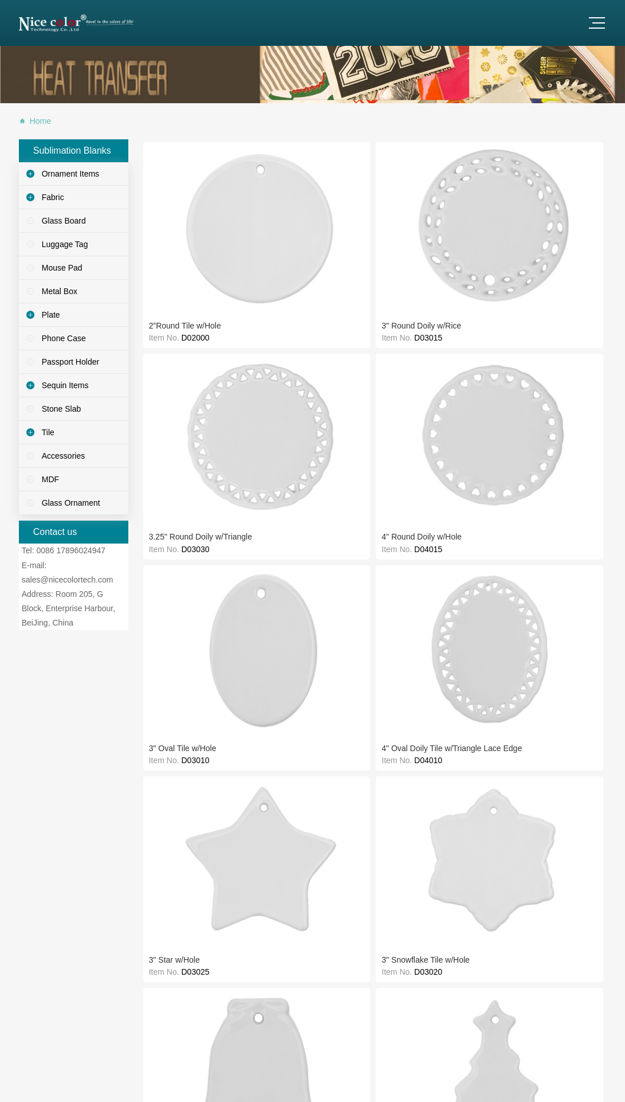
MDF (50, 479)
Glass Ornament (71, 502)
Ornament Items (70, 173)
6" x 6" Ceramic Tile (181, 540)
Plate (51, 314)
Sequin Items (65, 385)
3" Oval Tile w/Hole (557, 218)
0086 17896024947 (70, 550)
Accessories (63, 455)
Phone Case (64, 338)
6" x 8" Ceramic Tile (275, 540)
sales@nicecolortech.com (67, 579)
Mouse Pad (62, 267)
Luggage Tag (65, 244)
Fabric (53, 197)
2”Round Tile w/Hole (182, 218)
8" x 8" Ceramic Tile (369, 433)
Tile (48, 432)
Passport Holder (70, 361)
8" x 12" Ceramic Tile (560, 433)
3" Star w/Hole (265, 325)
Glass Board (64, 220)
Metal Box (59, 291)
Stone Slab (61, 408)
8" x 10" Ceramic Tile (466, 433)
